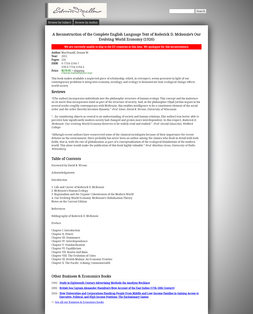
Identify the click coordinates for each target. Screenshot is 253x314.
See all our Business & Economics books (79, 302)
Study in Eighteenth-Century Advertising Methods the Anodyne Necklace (105, 283)
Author (86, 22)
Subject (59, 22)
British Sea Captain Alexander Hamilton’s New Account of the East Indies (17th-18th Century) (117, 288)
